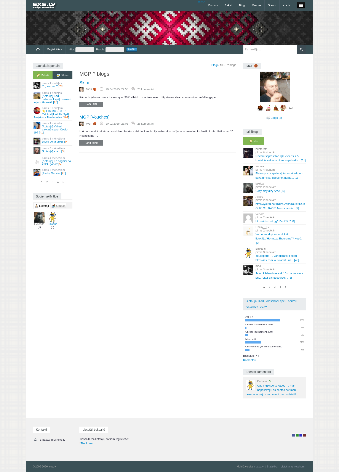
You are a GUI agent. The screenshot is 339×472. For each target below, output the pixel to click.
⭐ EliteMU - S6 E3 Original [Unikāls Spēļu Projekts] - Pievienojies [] (53, 112)
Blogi (242, 5)
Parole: (110, 49)
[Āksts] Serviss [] (53, 172)
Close (201, 2)
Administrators (304, 435)
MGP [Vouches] (94, 117)
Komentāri (249, 360)
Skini (84, 82)
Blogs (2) (276, 117)
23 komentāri (145, 89)
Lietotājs (293, 435)
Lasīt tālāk (91, 104)
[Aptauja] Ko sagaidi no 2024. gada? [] (53, 161)
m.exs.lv (259, 466)
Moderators (300, 435)
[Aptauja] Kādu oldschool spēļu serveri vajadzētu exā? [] (53, 97)
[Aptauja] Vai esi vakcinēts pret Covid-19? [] (53, 128)
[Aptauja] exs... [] (53, 150)
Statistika (272, 466)
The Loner (86, 443)
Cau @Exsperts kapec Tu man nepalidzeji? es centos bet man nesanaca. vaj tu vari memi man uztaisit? (271, 388)
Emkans (52, 219)
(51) (290, 107)
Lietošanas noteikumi (293, 466)
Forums (213, 5)
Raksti (228, 5)
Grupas (256, 5)
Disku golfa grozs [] (53, 140)
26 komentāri (145, 123)
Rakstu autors (297, 435)
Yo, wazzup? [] (53, 85)
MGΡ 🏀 (91, 89)
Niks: (81, 49)
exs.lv (286, 5)
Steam (272, 5)
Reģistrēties (54, 49)
